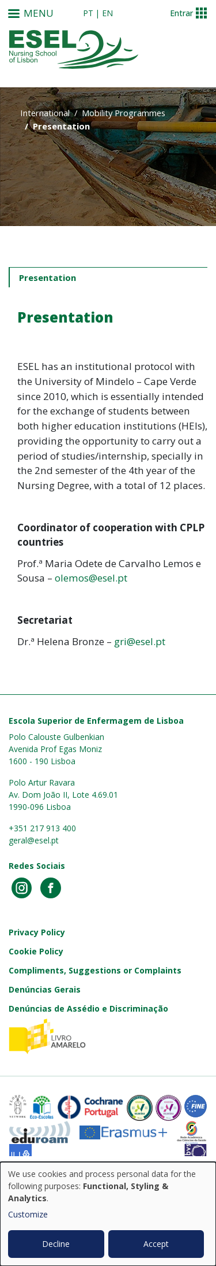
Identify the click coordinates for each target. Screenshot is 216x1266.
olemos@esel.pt (91, 577)
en (107, 13)
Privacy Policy (37, 932)
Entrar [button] (181, 13)
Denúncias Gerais (45, 989)
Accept (156, 1243)
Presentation (47, 277)
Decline (56, 1243)
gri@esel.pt (139, 641)
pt (88, 13)
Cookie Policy (36, 951)
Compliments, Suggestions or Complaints (95, 970)
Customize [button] (28, 1214)
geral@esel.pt (34, 840)
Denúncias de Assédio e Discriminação (88, 1008)
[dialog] (108, 1214)
